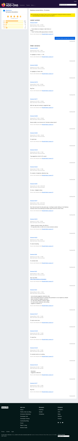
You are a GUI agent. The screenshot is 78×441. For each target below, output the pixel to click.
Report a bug (23, 425)
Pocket (59, 418)
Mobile (40, 412)
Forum (21, 423)
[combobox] (68, 5)
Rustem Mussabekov (12, 12)
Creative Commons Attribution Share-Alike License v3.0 (42, 434)
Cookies (8, 431)
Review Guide (23, 427)
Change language (61, 434)
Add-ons (22, 407)
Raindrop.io (9, 10)
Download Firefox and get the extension (65, 38)
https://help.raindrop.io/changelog (38, 279)
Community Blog (24, 420)
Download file (72, 41)
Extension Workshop (25, 414)
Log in (75, 1)
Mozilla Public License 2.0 (47, 34)
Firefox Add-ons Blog (25, 412)
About (21, 409)
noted (13, 434)
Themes (28, 5)
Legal (12, 431)
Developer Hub (24, 416)
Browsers (60, 409)
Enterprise (41, 414)
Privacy (2, 431)
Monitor (60, 416)
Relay (59, 414)
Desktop (41, 409)
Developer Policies (25, 418)
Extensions (22, 5)
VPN (59, 412)
